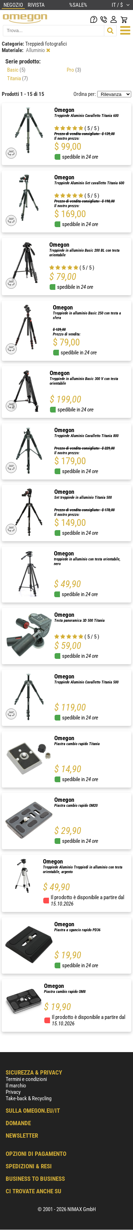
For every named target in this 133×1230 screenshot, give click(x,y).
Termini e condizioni (26, 1079)
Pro (74, 70)
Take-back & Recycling (28, 1098)
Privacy (13, 1092)
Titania (17, 78)
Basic (16, 70)
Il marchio (16, 1085)
